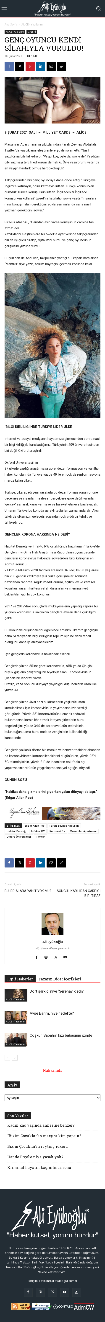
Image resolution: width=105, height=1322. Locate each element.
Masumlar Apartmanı (83, 831)
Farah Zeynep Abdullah (64, 825)
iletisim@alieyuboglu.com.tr (58, 1281)
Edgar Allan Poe (35, 825)
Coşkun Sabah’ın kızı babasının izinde (61, 1035)
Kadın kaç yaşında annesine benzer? (40, 1125)
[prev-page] (7, 1058)
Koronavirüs (57, 831)
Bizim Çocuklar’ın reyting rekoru (37, 1146)
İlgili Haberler (20, 979)
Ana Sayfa (11, 24)
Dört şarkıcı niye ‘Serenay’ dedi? (57, 991)
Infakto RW (38, 831)
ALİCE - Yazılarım (32, 24)
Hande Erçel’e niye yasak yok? (35, 1156)
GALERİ (32, 31)
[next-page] (15, 1058)
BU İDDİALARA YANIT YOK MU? (28, 891)
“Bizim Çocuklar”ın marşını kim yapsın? (44, 1135)
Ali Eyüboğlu (52, 941)
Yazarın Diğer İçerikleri (59, 979)
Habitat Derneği (16, 831)
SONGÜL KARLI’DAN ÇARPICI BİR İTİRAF (78, 893)
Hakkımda (52, 1070)
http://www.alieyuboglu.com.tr (52, 948)
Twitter (40, 836)
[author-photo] (52, 935)
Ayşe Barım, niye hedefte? (52, 1013)
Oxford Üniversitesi (19, 836)
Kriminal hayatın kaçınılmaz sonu (39, 1167)
